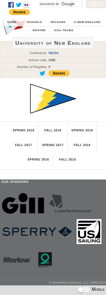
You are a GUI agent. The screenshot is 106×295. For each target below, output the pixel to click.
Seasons (57, 22)
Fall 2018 (52, 130)
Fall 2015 (67, 159)
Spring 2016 (38, 159)
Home (11, 22)
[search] (60, 4)
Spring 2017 (53, 145)
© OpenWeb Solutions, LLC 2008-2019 (77, 282)
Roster (39, 30)
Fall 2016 (81, 145)
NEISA (54, 53)
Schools (34, 22)
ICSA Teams (63, 30)
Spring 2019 (23, 130)
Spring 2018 (82, 130)
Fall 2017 (23, 145)
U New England (87, 22)
